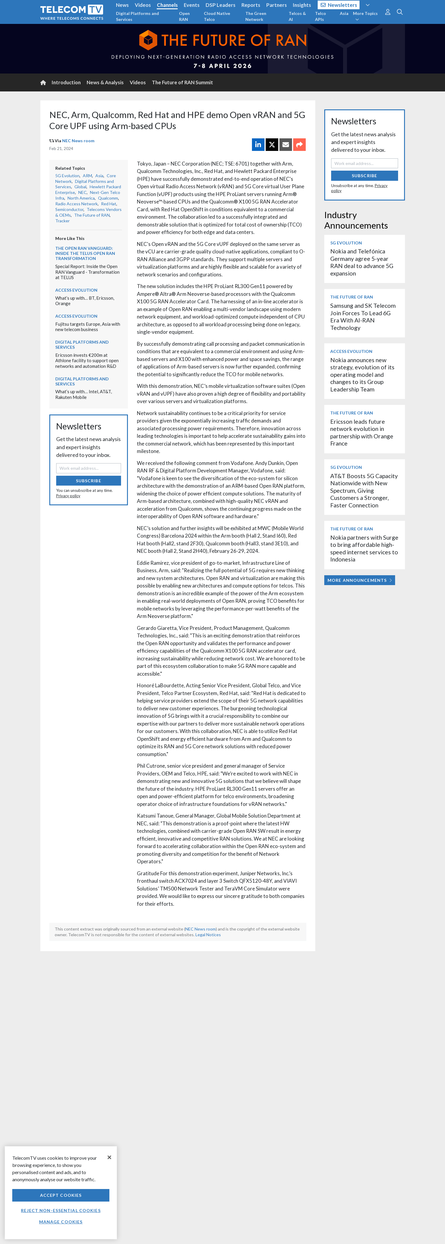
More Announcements (360, 580)
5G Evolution (67, 175)
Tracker (62, 220)
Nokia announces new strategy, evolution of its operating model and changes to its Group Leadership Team (362, 374)
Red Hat (108, 203)
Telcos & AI (297, 16)
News (122, 5)
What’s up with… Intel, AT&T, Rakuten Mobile (83, 394)
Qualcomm (108, 198)
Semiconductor (69, 209)
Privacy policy (68, 495)
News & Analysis (105, 82)
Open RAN (184, 16)
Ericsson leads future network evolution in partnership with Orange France (361, 432)
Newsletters (339, 5)
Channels (167, 5)
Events (192, 5)
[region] (61, 1192)
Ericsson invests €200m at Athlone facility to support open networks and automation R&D (87, 360)
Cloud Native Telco (217, 16)
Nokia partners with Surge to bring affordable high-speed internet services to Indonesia (364, 548)
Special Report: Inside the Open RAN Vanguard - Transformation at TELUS (87, 272)
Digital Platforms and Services (137, 16)
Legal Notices (208, 934)
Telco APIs (320, 16)
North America (81, 198)
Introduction (66, 82)
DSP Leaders (221, 5)
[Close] (109, 1157)
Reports (250, 5)
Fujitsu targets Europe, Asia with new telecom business (87, 326)
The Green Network (255, 16)
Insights (302, 5)
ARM (87, 175)
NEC (82, 192)
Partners (276, 5)
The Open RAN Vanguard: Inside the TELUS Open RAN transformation (85, 253)
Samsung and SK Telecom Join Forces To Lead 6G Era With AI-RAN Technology (363, 316)
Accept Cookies (61, 1195)
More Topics (365, 16)
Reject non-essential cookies (60, 1210)
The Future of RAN (92, 215)
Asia (344, 13)
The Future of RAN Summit (182, 82)
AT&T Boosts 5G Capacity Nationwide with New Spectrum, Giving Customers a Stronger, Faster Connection (364, 490)
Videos (143, 5)
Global (80, 186)
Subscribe (88, 480)
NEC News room (78, 140)
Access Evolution (76, 290)
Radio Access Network (76, 203)
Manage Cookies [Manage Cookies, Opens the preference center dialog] (61, 1221)
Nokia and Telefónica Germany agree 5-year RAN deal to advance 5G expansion (361, 262)
